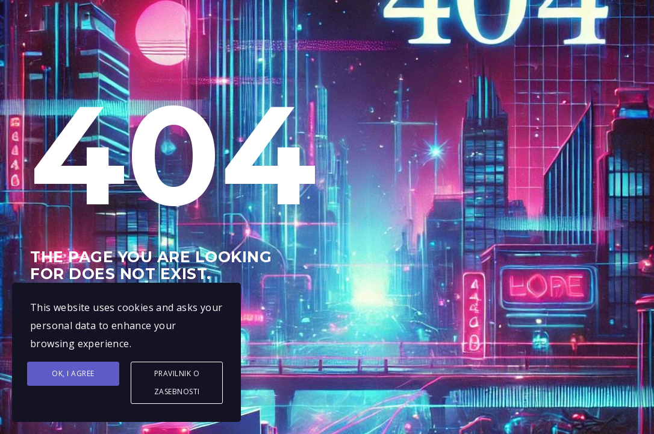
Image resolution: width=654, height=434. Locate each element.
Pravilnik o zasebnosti (177, 382)
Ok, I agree (73, 373)
